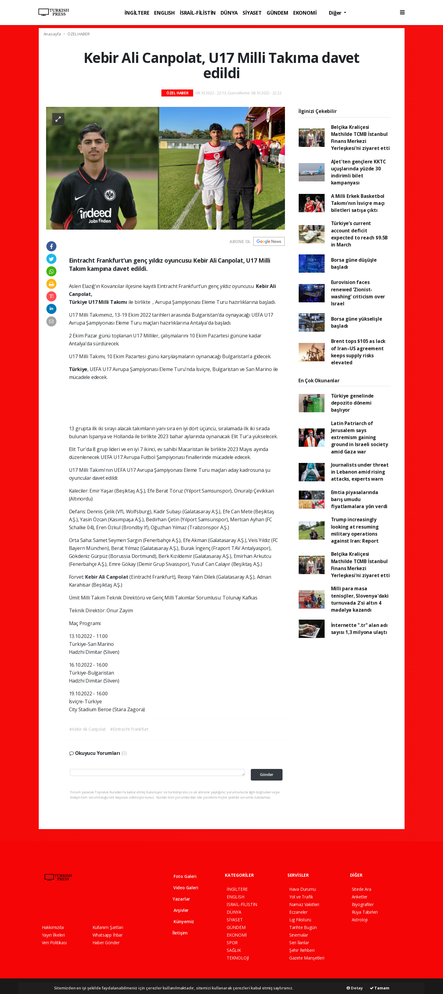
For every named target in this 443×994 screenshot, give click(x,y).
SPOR (232, 942)
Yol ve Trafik (301, 897)
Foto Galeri (180, 876)
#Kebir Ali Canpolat (87, 729)
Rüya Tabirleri (365, 912)
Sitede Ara (361, 889)
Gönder (266, 774)
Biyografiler (363, 904)
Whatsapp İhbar (107, 935)
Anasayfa (53, 34)
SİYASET (252, 12)
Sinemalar (298, 935)
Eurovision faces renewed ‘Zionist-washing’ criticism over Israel (358, 293)
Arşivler (177, 910)
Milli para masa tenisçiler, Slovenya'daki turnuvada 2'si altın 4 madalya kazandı (360, 599)
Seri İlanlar (299, 942)
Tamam (379, 988)
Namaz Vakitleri (304, 904)
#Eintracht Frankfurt (129, 729)
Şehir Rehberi (302, 950)
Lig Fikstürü (300, 920)
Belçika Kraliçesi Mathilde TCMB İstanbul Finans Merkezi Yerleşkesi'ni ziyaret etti (360, 138)
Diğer (336, 12)
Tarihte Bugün (303, 927)
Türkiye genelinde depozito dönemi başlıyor (352, 402)
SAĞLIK (234, 950)
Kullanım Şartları (107, 927)
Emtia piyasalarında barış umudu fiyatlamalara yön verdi (359, 499)
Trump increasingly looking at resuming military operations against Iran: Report (355, 530)
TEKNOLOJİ (238, 958)
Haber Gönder (106, 942)
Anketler (359, 897)
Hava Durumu (302, 889)
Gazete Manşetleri (306, 958)
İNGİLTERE (136, 12)
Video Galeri (181, 887)
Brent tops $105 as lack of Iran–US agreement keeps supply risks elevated (358, 352)
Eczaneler (298, 912)
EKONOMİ (305, 12)
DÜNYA (229, 12)
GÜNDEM (277, 12)
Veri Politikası (54, 942)
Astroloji (360, 920)
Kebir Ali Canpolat (107, 576)
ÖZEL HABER (78, 34)
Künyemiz (179, 921)
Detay (355, 988)
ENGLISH (164, 12)
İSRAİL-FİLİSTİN (198, 12)
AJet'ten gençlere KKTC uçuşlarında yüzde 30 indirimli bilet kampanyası (358, 172)
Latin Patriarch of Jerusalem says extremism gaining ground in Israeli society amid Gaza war (359, 437)
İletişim (176, 933)
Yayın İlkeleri (53, 935)
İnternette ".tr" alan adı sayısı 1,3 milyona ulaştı (359, 628)
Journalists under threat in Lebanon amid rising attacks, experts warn (360, 471)
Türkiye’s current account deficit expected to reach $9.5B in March (359, 234)
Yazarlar (177, 899)
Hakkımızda (53, 927)
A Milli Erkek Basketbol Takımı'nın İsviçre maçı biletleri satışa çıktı (358, 203)
